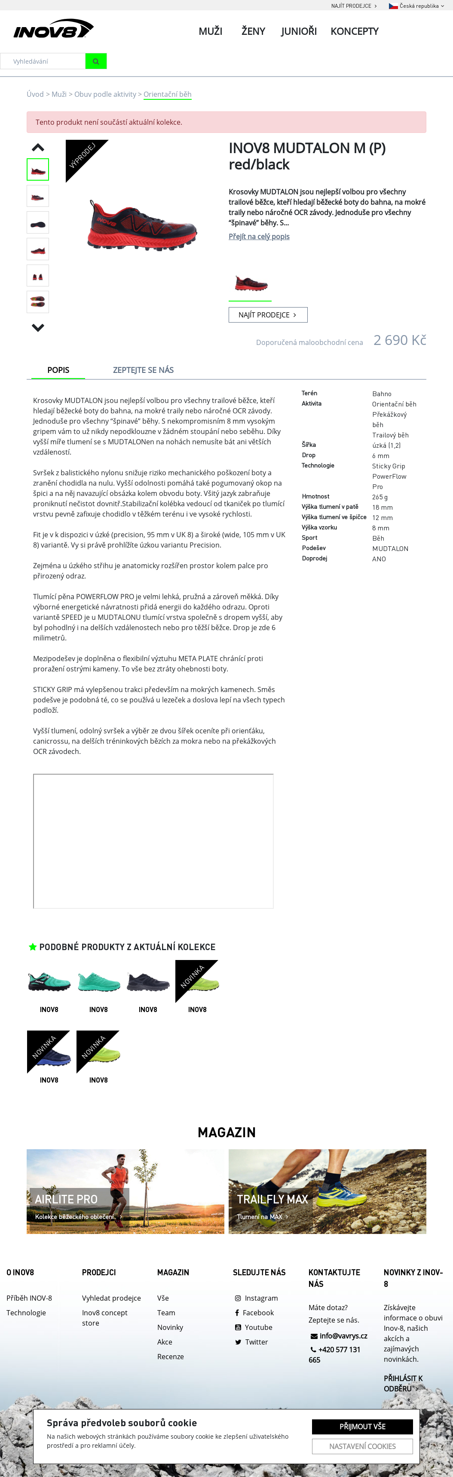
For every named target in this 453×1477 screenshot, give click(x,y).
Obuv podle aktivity (105, 94)
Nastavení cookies (362, 1446)
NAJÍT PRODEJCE (268, 315)
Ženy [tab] (253, 31)
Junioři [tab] (299, 31)
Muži (59, 94)
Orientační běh (168, 94)
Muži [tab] (210, 31)
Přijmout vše (363, 1426)
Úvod (35, 94)
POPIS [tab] (58, 370)
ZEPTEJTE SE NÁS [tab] (143, 370)
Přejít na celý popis (259, 236)
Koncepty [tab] (354, 31)
